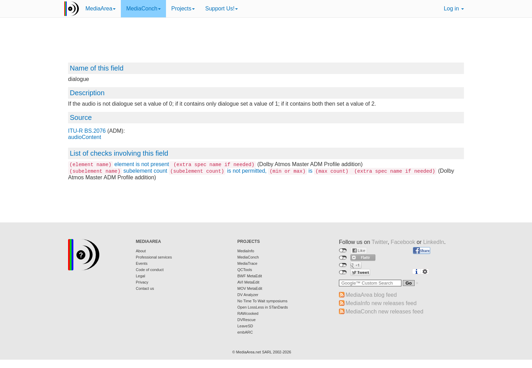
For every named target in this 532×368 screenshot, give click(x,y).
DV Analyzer (248, 295)
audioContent (84, 137)
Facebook (403, 242)
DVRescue (247, 320)
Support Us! (221, 8)
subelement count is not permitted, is (252, 171)
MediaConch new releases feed (384, 311)
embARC (245, 332)
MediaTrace (248, 263)
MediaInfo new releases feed (381, 303)
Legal (140, 276)
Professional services (154, 257)
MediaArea (100, 8)
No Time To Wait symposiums (263, 301)
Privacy (142, 282)
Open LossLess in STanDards (263, 307)
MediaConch (143, 8)
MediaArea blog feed (371, 295)
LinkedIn (433, 242)
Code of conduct (150, 270)
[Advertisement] (266, 43)
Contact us (145, 288)
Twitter (380, 242)
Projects (183, 8)
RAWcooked (248, 313)
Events (142, 263)
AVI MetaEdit (248, 282)
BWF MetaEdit (250, 276)
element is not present (162, 164)
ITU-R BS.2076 (87, 131)
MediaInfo (246, 251)
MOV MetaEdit (250, 288)
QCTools (245, 270)
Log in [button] (454, 8)
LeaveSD (245, 326)
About (141, 251)
